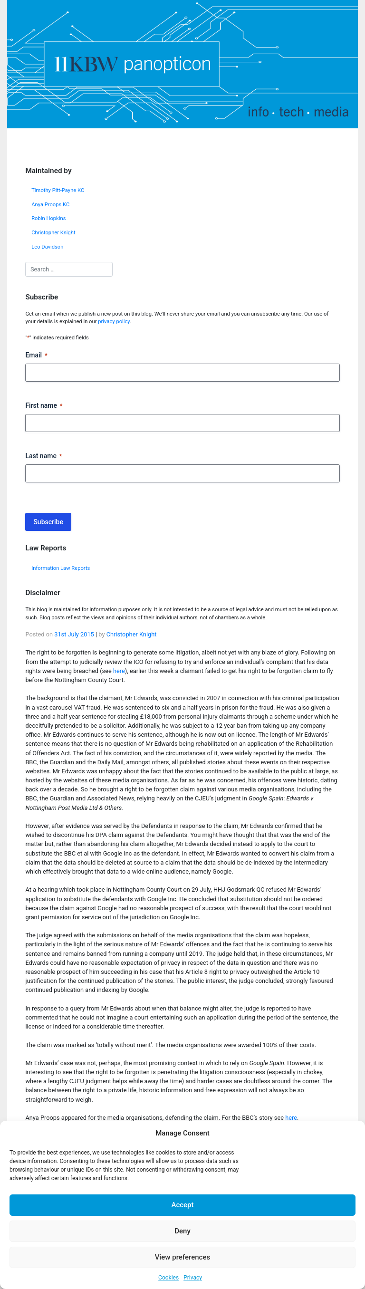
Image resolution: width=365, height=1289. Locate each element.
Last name (43, 456)
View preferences (182, 1257)
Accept (182, 1205)
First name (43, 406)
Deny (182, 1231)
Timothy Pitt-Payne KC (57, 190)
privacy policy (114, 321)
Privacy (192, 1277)
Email (36, 355)
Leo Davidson (47, 247)
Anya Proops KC (50, 205)
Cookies (168, 1277)
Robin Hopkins (48, 218)
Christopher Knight (53, 233)
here (119, 670)
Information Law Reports (60, 568)
